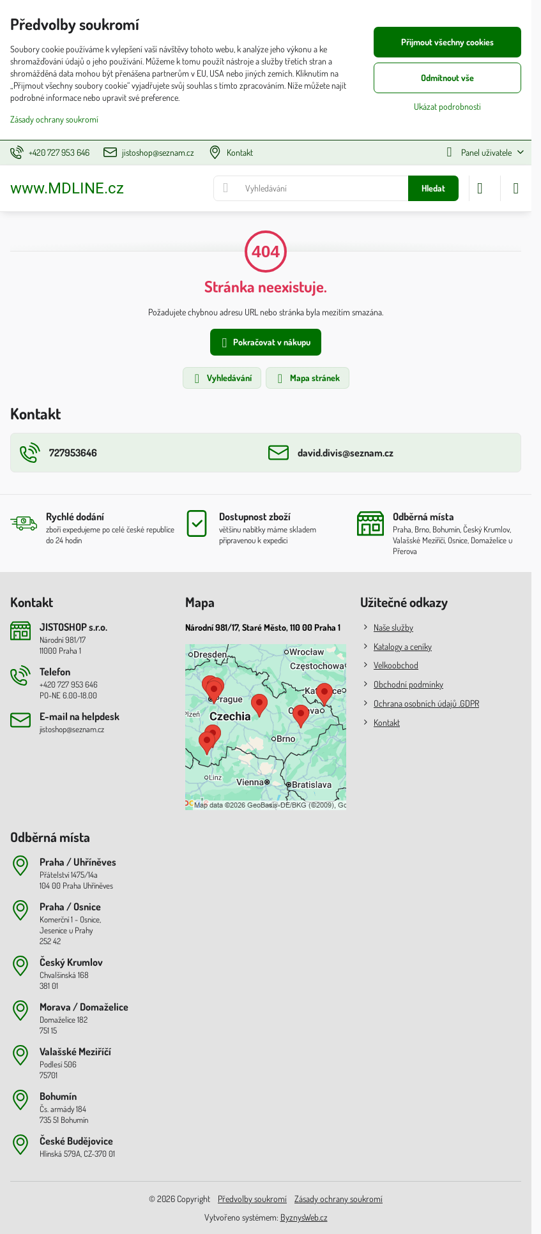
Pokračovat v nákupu (264, 343)
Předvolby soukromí (252, 1198)
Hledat (433, 188)
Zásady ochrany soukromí (338, 1198)
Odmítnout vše (447, 77)
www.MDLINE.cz (67, 188)
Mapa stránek (307, 378)
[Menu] (516, 188)
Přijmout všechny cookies (447, 41)
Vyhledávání (221, 378)
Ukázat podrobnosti (447, 106)
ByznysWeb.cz (304, 1217)
